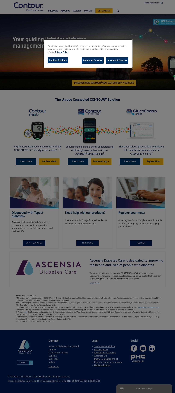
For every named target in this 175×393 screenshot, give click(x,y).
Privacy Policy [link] (61, 52)
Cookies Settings (58, 60)
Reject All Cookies (92, 60)
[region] (88, 53)
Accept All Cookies (117, 60)
